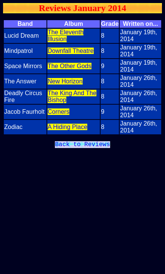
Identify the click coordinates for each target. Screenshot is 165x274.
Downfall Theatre (71, 51)
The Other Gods (69, 66)
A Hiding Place (67, 127)
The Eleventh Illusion (65, 35)
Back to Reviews (82, 145)
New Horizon (65, 81)
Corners (58, 111)
